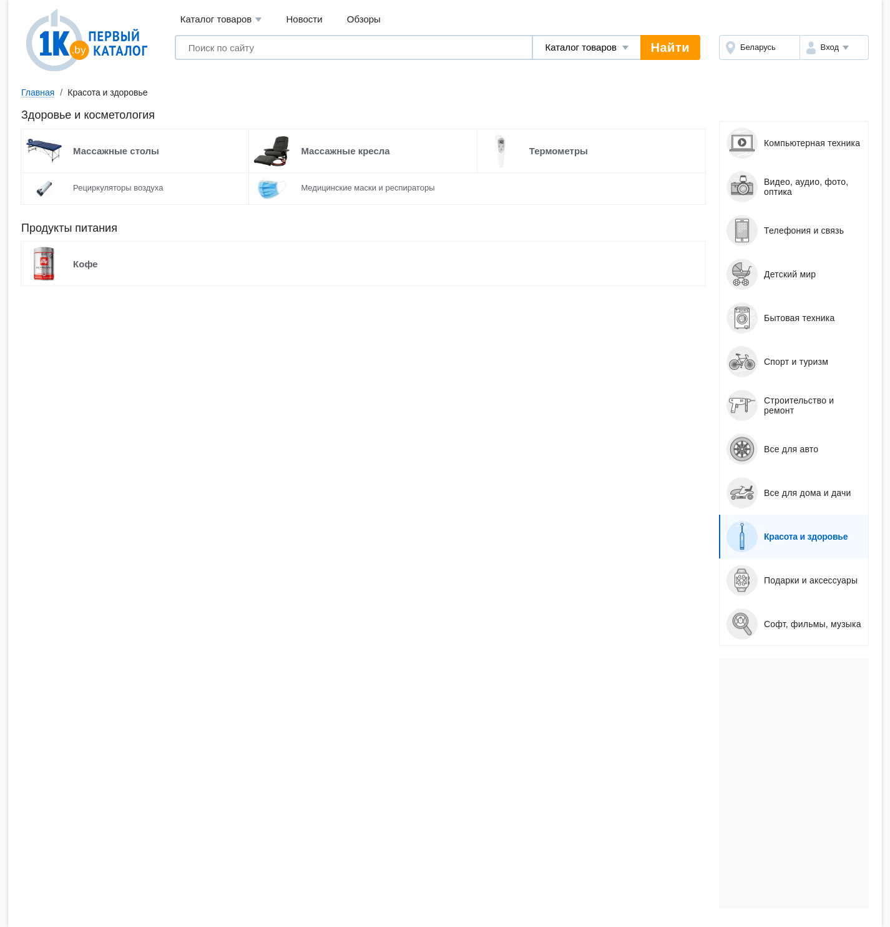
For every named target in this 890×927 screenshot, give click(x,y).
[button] (834, 47)
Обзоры (364, 19)
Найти (670, 47)
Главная (37, 92)
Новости (304, 19)
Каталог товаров (221, 20)
